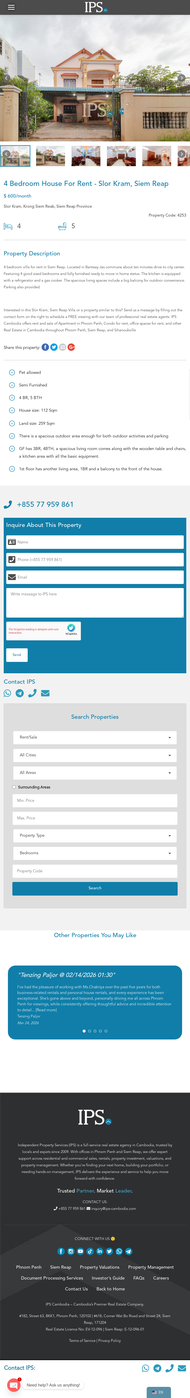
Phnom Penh (105, 1152)
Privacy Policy (109, 1340)
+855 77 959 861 (39, 505)
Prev (7, 79)
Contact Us (76, 1289)
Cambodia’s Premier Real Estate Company (108, 1304)
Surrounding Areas (31, 787)
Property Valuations (99, 1267)
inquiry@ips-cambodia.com (111, 1208)
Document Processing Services (52, 1278)
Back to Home (110, 1289)
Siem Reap (132, 1152)
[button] (11, 7)
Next (183, 79)
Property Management (151, 1267)
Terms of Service (82, 1340)
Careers (161, 1278)
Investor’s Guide (108, 1278)
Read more (46, 1010)
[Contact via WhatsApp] (7, 693)
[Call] (32, 693)
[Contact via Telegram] (20, 693)
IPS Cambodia (58, 1304)
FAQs (138, 1278)
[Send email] (45, 693)
